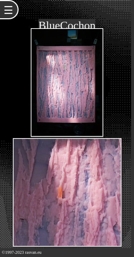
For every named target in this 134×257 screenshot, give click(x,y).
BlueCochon (67, 25)
